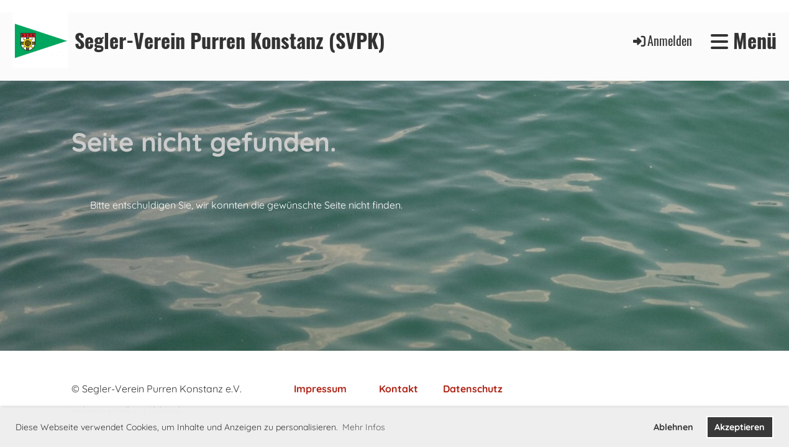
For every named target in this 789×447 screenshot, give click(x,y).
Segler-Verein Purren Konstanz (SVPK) (230, 41)
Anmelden (661, 40)
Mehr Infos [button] (363, 427)
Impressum (320, 388)
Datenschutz (473, 388)
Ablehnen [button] (673, 427)
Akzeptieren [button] (739, 427)
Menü (744, 41)
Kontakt (398, 388)
